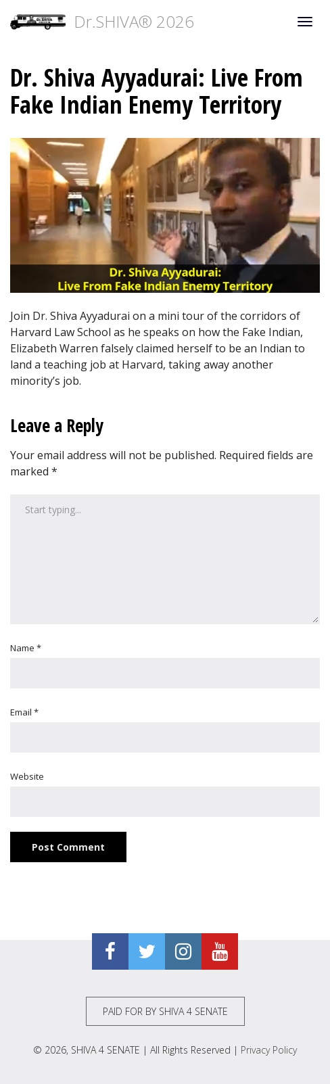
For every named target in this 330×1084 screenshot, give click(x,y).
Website (27, 776)
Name (25, 648)
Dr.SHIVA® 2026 (102, 21)
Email (24, 712)
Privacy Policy (269, 1049)
